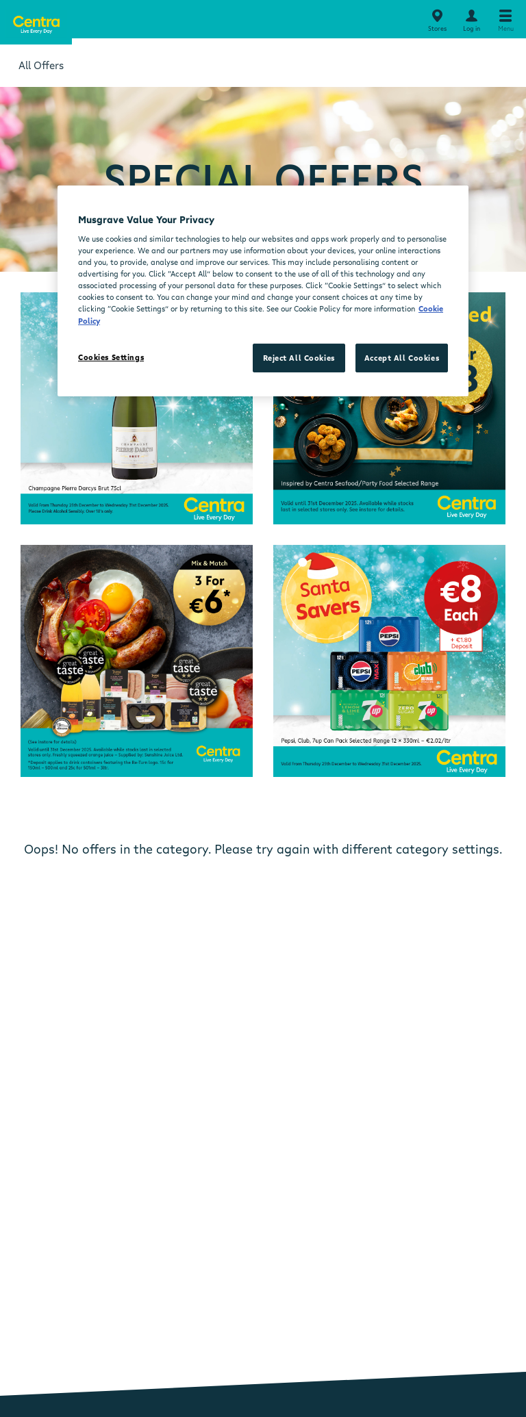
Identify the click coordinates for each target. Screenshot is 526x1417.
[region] (263, 290)
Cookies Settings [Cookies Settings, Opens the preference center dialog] (111, 357)
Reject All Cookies (299, 358)
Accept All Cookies (401, 358)
